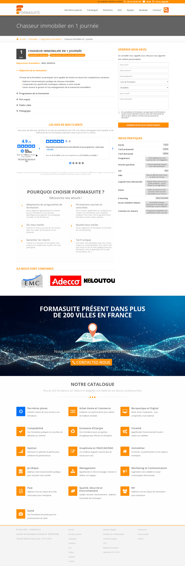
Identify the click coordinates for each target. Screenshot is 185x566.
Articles (140, 539)
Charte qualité (143, 534)
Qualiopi (143, 10)
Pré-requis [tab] (23, 99)
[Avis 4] (80, 163)
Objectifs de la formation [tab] (31, 70)
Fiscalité (136, 428)
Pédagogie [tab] (23, 110)
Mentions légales (110, 529)
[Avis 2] (73, 163)
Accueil (21, 39)
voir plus (50, 149)
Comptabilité (35, 428)
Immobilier (33, 39)
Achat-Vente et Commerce (95, 408)
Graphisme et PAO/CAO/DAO (96, 448)
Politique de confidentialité (113, 534)
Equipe (130, 10)
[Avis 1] (70, 163)
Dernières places (73, 10)
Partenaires (142, 529)
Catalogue (92, 10)
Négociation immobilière (51, 39)
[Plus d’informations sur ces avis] (36, 155)
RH (133, 487)
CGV (104, 543)
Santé (30, 510)
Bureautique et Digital (144, 408)
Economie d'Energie (91, 428)
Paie (30, 487)
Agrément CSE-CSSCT (111, 552)
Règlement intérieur (111, 548)
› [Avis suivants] (112, 148)
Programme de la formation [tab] (32, 93)
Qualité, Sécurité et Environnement (91, 489)
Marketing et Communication (149, 468)
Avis (120, 10)
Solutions (108, 10)
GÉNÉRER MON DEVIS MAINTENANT (143, 125)
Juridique (33, 468)
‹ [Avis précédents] (39, 148)
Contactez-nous (93, 362)
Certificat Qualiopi (110, 539)
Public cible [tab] (23, 105)
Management (87, 468)
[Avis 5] (83, 163)
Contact (157, 10)
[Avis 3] (76, 163)
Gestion (31, 448)
